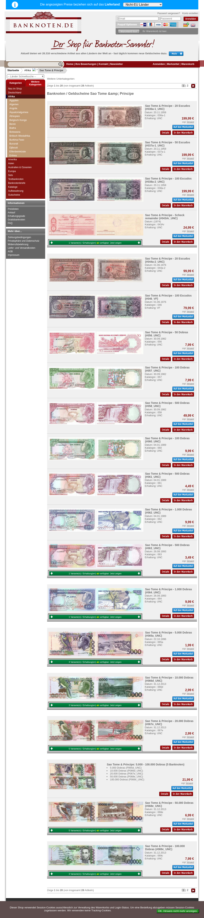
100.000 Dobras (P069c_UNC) (127, 779)
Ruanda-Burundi (18, 133)
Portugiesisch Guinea (21, 118)
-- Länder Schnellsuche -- (26, 76)
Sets (10, 175)
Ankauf (11, 212)
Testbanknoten (16, 179)
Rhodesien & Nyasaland (22, 125)
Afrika (27, 70)
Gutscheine (14, 194)
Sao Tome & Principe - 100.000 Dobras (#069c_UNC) (165, 847)
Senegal (14, 145)
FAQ (10, 223)
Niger (12, 106)
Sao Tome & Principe (48, 70)
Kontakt (103, 64)
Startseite (13, 70)
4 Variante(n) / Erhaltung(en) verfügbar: (95, 662)
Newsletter (116, 64)
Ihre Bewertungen (86, 64)
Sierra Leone (16, 153)
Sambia (13, 137)
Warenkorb (187, 64)
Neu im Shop (15, 88)
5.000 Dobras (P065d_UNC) (126, 767)
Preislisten (13, 209)
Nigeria (13, 110)
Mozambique (16, 98)
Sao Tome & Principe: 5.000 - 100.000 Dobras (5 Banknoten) (145, 764)
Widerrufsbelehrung (18, 244)
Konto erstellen (190, 13)
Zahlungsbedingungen (19, 237)
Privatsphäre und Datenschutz (23, 240)
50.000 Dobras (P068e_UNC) (126, 776)
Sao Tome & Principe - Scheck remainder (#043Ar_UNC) (164, 217)
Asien (11, 163)
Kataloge (12, 187)
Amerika (12, 159)
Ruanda (13, 129)
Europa (12, 171)
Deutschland (14, 92)
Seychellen (15, 149)
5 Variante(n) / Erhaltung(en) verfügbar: (95, 749)
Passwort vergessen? (168, 13)
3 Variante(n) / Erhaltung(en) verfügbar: (95, 705)
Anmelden (159, 64)
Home (69, 64)
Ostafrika (14, 114)
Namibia (14, 102)
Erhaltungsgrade (16, 216)
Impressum (13, 255)
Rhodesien (15, 122)
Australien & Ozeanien (20, 167)
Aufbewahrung (15, 191)
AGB (10, 251)
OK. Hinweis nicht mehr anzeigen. (178, 911)
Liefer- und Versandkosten (21, 248)
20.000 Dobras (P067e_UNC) (126, 773)
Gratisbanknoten (16, 219)
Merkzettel (173, 64)
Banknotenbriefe (16, 183)
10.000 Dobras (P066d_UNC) (126, 770)
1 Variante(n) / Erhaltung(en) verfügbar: (95, 243)
